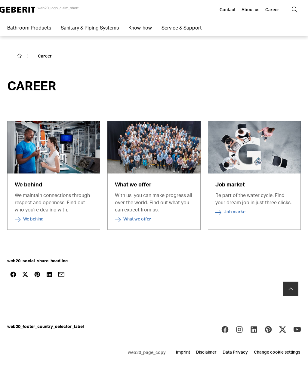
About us (250, 9)
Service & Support (182, 27)
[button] (295, 10)
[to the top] (290, 284)
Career (272, 9)
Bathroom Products (29, 27)
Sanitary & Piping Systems (90, 27)
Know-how (140, 27)
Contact (228, 9)
